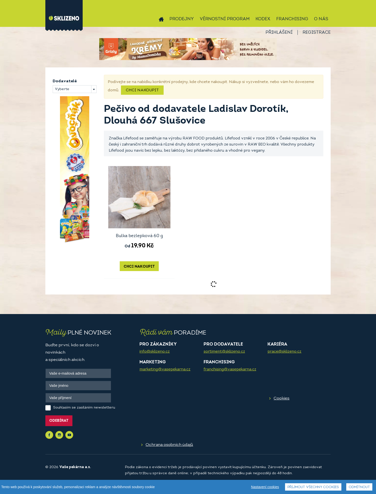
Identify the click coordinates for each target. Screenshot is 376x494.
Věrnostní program (225, 19)
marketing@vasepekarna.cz (164, 369)
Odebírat (59, 421)
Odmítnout (359, 487)
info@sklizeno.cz (154, 352)
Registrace (317, 32)
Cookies (281, 398)
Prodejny (181, 19)
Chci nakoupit (142, 90)
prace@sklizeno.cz (284, 352)
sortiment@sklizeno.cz (224, 352)
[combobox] (75, 89)
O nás (321, 19)
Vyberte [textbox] (62, 89)
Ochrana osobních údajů (169, 445)
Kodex (263, 19)
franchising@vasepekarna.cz (230, 369)
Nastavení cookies (265, 487)
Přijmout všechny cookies (313, 487)
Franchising (292, 19)
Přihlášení (279, 32)
